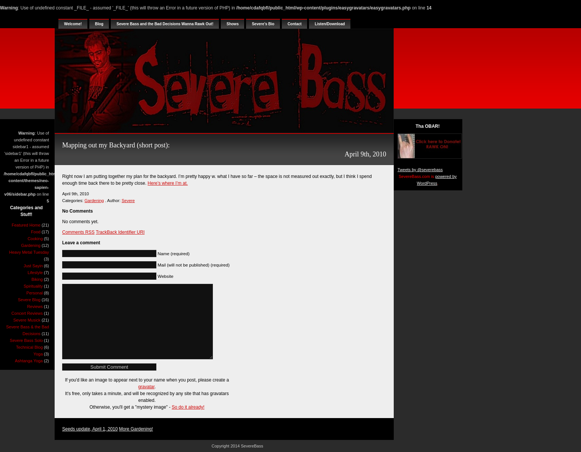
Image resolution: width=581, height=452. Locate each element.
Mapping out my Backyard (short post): (116, 145)
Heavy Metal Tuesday (29, 252)
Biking (37, 279)
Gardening (30, 245)
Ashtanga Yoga (29, 361)
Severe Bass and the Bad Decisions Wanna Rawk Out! (164, 24)
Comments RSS (78, 232)
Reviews (35, 306)
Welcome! (73, 24)
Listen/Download (330, 24)
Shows (232, 24)
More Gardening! (136, 429)
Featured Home (26, 225)
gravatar (146, 386)
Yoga (38, 354)
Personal (34, 293)
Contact (294, 24)
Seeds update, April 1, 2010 (90, 429)
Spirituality (33, 286)
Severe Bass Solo (26, 340)
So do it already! (188, 407)
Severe (128, 200)
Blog (99, 24)
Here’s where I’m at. (168, 183)
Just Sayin (33, 266)
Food (35, 232)
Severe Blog (29, 299)
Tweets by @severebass (420, 169)
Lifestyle (35, 272)
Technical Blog (29, 347)
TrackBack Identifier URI (120, 232)
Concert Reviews (27, 313)
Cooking (35, 238)
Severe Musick (26, 320)
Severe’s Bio (263, 24)
